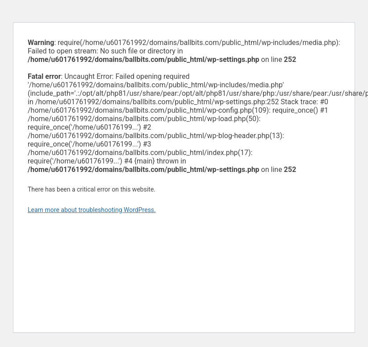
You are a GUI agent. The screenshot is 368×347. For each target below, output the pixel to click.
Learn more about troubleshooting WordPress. (92, 209)
